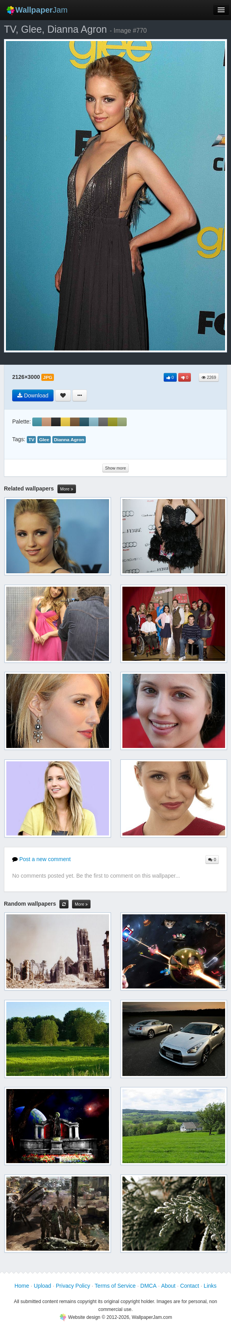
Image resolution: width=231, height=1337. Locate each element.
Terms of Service (115, 1286)
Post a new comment (41, 859)
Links (210, 1286)
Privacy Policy (73, 1286)
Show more (115, 468)
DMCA (148, 1286)
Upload (42, 1286)
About (168, 1286)
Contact (189, 1286)
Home (22, 1286)
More (66, 489)
